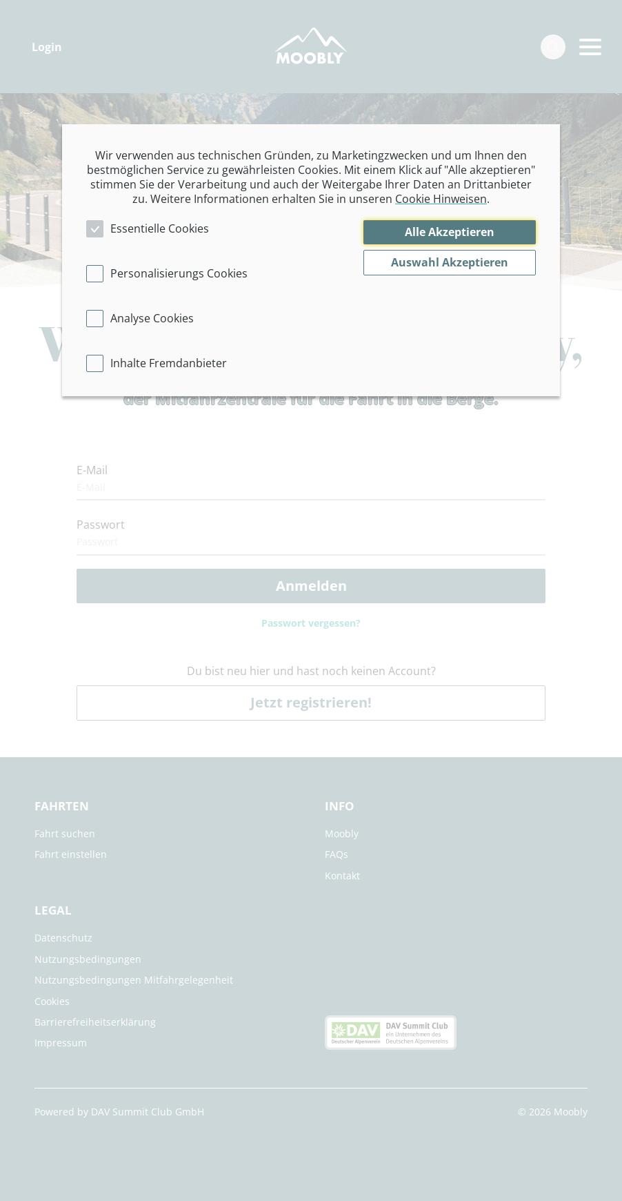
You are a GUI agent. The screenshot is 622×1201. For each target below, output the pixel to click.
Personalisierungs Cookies (179, 273)
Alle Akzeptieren (449, 232)
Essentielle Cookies (159, 228)
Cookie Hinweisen (441, 198)
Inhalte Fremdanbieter (168, 363)
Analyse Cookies (152, 318)
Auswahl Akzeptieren (449, 262)
